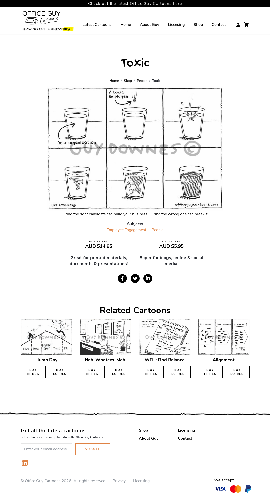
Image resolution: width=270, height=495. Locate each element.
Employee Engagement (126, 230)
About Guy (149, 24)
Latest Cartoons (96, 24)
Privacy (119, 481)
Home (125, 24)
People (157, 230)
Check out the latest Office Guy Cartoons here (135, 3)
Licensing (176, 24)
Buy (33, 372)
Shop (198, 24)
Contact (219, 24)
